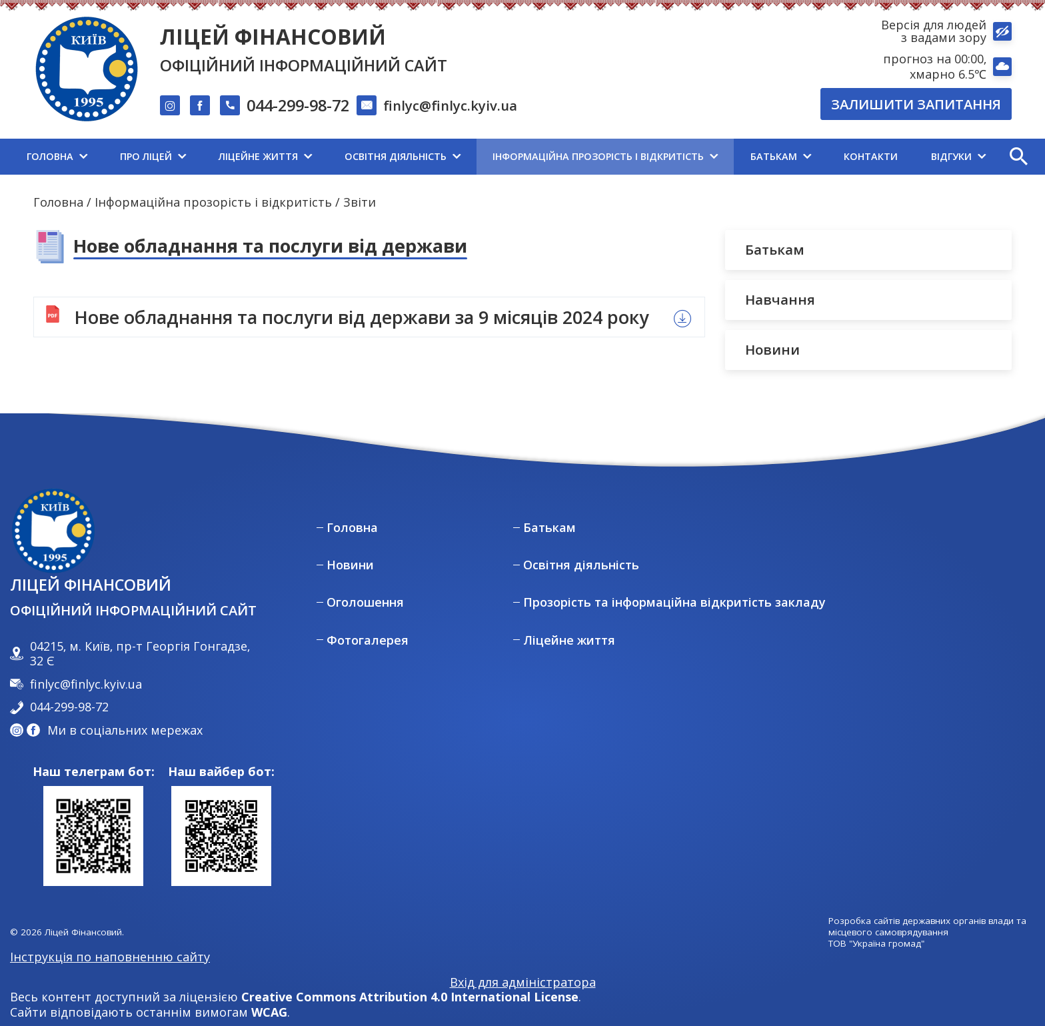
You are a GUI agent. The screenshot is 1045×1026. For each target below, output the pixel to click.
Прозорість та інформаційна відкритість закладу (674, 602)
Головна (58, 202)
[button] (1018, 157)
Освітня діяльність (581, 565)
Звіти (359, 202)
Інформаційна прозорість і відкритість (213, 202)
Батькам (549, 527)
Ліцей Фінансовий (273, 36)
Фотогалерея (368, 640)
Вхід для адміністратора (523, 982)
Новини (350, 565)
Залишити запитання (916, 104)
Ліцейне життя (569, 640)
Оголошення (365, 602)
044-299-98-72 (298, 106)
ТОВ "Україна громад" (876, 943)
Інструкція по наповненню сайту (110, 957)
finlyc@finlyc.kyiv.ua (450, 105)
